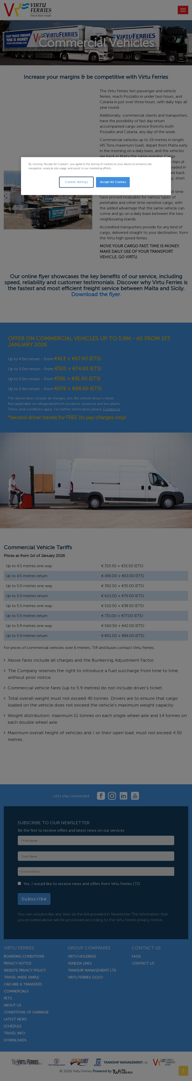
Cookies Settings (76, 182)
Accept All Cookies (113, 182)
